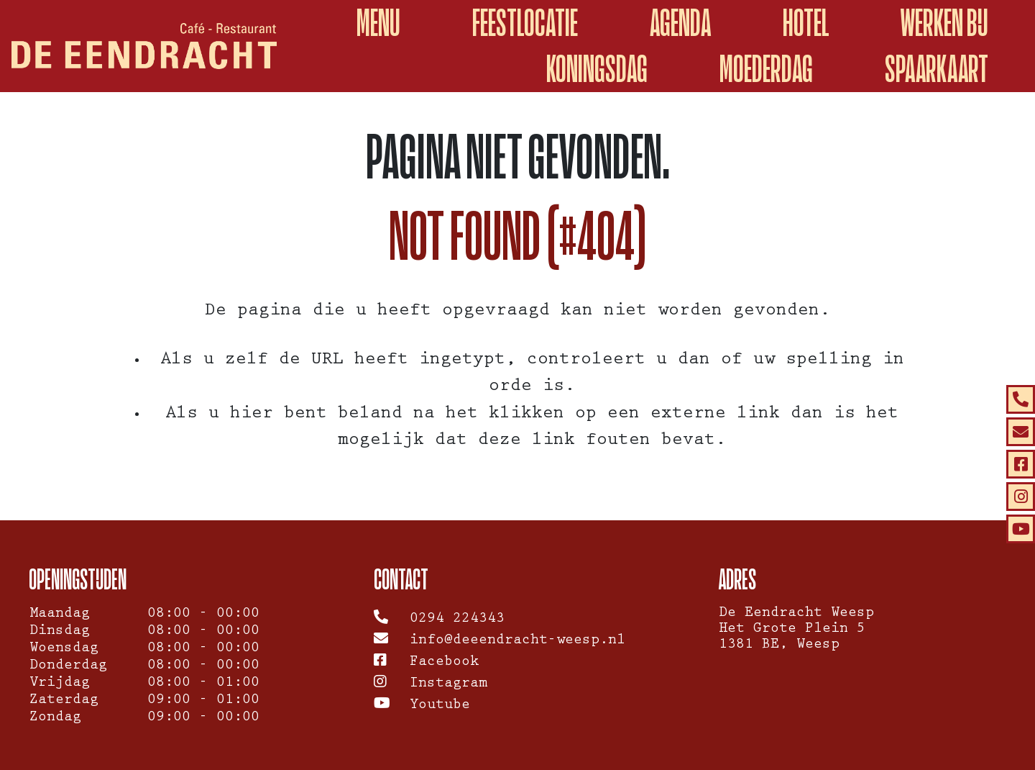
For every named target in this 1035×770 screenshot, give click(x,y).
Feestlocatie (525, 23)
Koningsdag (597, 69)
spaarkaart (936, 69)
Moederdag (766, 69)
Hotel (806, 23)
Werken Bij (944, 23)
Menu (378, 23)
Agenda (680, 23)
